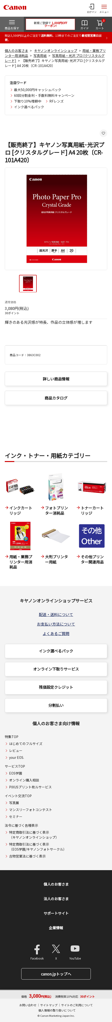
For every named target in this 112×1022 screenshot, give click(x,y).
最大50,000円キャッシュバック (37, 89)
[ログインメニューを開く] (92, 8)
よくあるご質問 (56, 633)
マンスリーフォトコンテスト (30, 809)
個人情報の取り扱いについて (57, 1010)
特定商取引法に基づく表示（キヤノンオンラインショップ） (34, 835)
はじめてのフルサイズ (25, 743)
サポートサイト (56, 913)
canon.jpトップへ (56, 974)
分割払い (56, 705)
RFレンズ (56, 101)
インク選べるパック (29, 106)
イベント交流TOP (18, 795)
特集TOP (11, 736)
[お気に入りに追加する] (103, 133)
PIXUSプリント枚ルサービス (30, 787)
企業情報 (56, 927)
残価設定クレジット (56, 687)
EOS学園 (15, 773)
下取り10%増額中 (27, 101)
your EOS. (16, 757)
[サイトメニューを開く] (104, 8)
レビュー (15, 750)
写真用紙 (40, 55)
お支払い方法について (56, 624)
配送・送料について (56, 614)
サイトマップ (48, 1005)
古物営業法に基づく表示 (27, 856)
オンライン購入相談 (24, 780)
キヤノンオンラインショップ (55, 50)
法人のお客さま (56, 898)
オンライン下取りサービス (56, 669)
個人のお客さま (16, 50)
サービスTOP (15, 766)
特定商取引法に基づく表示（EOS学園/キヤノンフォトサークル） (37, 847)
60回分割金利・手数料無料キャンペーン (44, 95)
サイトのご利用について (77, 1005)
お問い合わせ (27, 1005)
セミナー (15, 816)
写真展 (14, 802)
